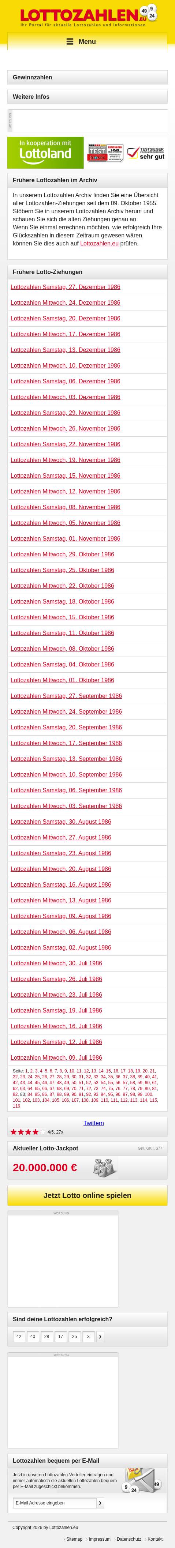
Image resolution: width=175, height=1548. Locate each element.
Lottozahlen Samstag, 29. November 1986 (65, 413)
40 (147, 1076)
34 (103, 1076)
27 (51, 1076)
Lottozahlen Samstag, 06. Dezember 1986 (65, 381)
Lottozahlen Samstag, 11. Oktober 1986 (62, 633)
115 (153, 1100)
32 (88, 1076)
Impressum (100, 1539)
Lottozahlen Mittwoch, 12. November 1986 (65, 491)
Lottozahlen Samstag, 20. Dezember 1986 (65, 318)
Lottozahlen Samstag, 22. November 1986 (65, 444)
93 (95, 1094)
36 (117, 1076)
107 (75, 1100)
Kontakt (155, 1539)
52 (88, 1082)
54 (103, 1082)
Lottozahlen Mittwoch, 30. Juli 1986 (56, 963)
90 (73, 1094)
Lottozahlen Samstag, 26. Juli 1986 (56, 979)
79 (140, 1088)
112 (124, 1100)
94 (103, 1094)
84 (29, 1094)
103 (36, 1100)
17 (122, 1071)
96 (117, 1094)
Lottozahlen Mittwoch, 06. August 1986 (61, 932)
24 (29, 1076)
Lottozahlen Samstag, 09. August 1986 (61, 916)
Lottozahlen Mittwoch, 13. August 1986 (61, 900)
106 (65, 1100)
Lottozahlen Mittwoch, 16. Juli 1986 (56, 1026)
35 (110, 1076)
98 (132, 1094)
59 (140, 1082)
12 (86, 1071)
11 (79, 1071)
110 (104, 1100)
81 (154, 1088)
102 (26, 1100)
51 (81, 1082)
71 (81, 1088)
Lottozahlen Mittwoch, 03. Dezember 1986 (65, 397)
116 (16, 1106)
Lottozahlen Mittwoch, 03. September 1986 (66, 806)
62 (15, 1088)
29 (66, 1076)
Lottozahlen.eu (99, 243)
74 (103, 1088)
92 (88, 1094)
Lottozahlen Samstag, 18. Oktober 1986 (62, 601)
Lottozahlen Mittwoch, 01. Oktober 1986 (62, 680)
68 (59, 1088)
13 (93, 1071)
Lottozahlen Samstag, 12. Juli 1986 (56, 1042)
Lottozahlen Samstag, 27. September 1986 (66, 696)
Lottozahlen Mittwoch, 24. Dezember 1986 (65, 303)
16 (115, 1071)
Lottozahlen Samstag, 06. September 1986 (66, 790)
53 (95, 1082)
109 (94, 1100)
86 (44, 1094)
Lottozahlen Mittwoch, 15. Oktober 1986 (62, 617)
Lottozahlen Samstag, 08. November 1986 (65, 507)
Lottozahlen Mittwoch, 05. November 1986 (65, 523)
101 (16, 1100)
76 (117, 1088)
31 (81, 1076)
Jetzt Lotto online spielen (87, 1195)
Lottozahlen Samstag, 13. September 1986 (66, 759)
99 (140, 1094)
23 (22, 1076)
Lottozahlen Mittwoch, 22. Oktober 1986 (62, 586)
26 (44, 1076)
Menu (80, 42)
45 (37, 1082)
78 (132, 1088)
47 (51, 1082)
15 (108, 1071)
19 (137, 1071)
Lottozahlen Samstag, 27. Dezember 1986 (65, 287)
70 (73, 1088)
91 (81, 1094)
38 (132, 1076)
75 (110, 1088)
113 (133, 1100)
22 (15, 1076)
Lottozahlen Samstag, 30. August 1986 (61, 822)
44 (29, 1082)
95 (110, 1094)
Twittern (93, 1123)
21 (152, 1071)
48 (59, 1082)
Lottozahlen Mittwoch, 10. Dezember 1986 (65, 365)
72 (88, 1088)
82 (15, 1094)
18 (130, 1071)
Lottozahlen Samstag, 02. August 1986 (61, 947)
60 (147, 1082)
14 (100, 1071)
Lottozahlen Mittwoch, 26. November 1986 (65, 428)
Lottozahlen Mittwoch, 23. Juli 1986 (56, 995)
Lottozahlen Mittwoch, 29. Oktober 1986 (62, 554)
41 (154, 1076)
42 (15, 1082)
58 (132, 1082)
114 (143, 1100)
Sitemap (74, 1539)
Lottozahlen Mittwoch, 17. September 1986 (66, 743)
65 (37, 1088)
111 (114, 1100)
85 (37, 1094)
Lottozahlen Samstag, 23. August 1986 (61, 853)
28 (59, 1076)
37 (125, 1076)
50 (73, 1082)
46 (44, 1082)
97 (125, 1094)
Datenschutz (129, 1539)
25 (37, 1076)
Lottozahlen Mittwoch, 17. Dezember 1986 (65, 334)
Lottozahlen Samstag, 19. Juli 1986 (56, 1010)
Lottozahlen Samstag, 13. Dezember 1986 (65, 350)
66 (44, 1088)
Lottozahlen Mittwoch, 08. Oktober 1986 (62, 649)
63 (22, 1088)
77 (125, 1088)
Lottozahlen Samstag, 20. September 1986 (66, 727)
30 (73, 1076)
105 (55, 1100)
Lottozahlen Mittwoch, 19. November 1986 (65, 460)
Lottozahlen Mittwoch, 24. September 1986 (66, 712)
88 (59, 1094)
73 (95, 1088)
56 (117, 1082)
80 (147, 1088)
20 (145, 1071)
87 (51, 1094)
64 (29, 1088)
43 (22, 1082)
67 (51, 1088)
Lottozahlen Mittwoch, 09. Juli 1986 (56, 1058)
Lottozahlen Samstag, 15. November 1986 (65, 476)
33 (95, 1076)
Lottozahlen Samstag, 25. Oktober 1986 (62, 570)
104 (45, 1100)
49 (66, 1082)
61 (154, 1082)
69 (66, 1088)
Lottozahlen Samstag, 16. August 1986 (61, 885)
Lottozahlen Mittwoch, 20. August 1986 (61, 869)
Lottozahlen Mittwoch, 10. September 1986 (66, 774)
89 (66, 1094)
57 (125, 1082)
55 (110, 1082)
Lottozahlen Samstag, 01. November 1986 (65, 539)
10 (71, 1071)
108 (85, 1100)
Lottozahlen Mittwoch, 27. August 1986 (61, 837)
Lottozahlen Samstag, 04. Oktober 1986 (62, 664)
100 (148, 1094)
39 (140, 1076)
